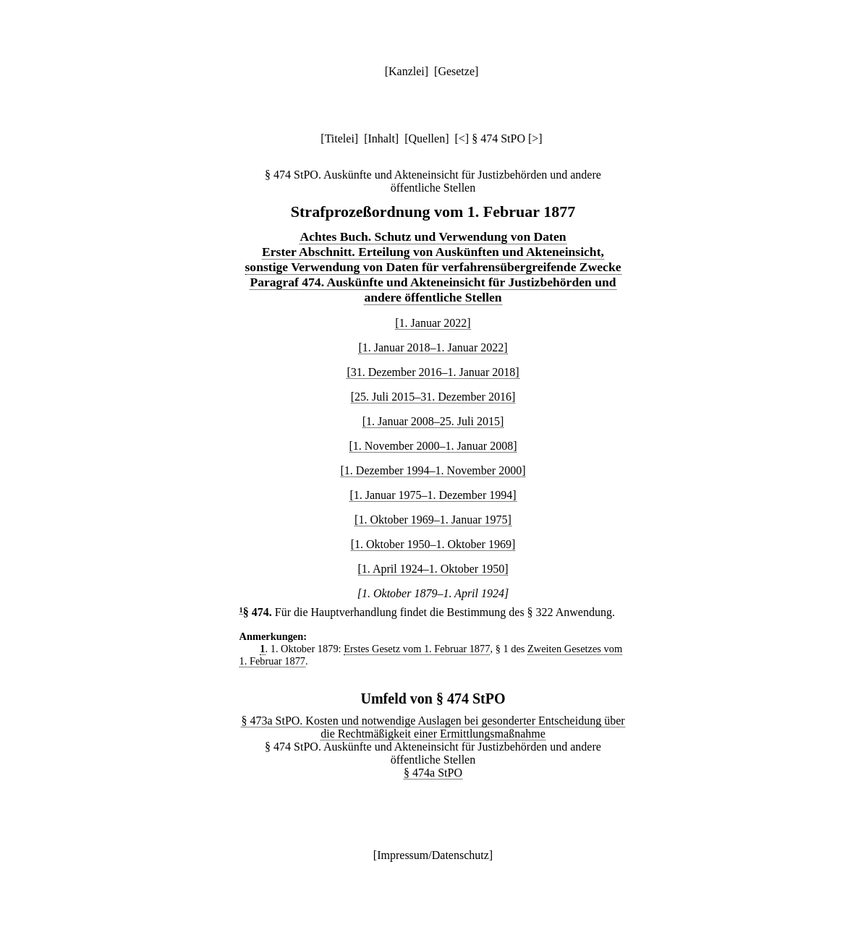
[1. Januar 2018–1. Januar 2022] (432, 347)
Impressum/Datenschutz (433, 855)
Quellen (427, 138)
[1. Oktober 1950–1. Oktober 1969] (433, 544)
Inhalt (381, 138)
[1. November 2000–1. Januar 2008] (433, 446)
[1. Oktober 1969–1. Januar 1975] (433, 519)
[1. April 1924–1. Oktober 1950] (433, 569)
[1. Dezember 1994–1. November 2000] (433, 470)
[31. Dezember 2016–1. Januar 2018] (433, 372)
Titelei (340, 138)
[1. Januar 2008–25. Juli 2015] (433, 421)
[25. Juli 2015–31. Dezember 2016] (433, 396)
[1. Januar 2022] (432, 323)
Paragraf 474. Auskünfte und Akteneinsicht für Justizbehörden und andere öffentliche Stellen (433, 289)
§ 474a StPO (433, 772)
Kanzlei (407, 71)
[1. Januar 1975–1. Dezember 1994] (432, 495)
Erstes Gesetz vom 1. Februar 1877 (417, 648)
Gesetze (456, 71)
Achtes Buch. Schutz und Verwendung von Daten (433, 236)
